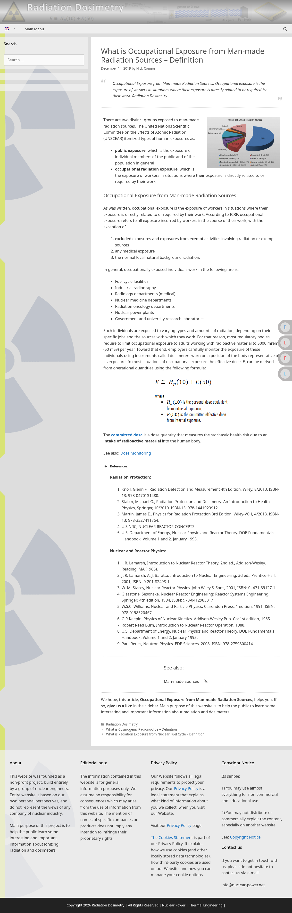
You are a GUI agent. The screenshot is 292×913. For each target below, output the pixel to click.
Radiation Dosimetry (122, 724)
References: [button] (115, 466)
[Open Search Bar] (285, 28)
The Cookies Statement (172, 837)
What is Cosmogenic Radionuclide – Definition (141, 729)
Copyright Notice (245, 837)
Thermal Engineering (206, 905)
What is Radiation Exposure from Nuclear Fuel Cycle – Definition (155, 734)
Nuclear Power (173, 905)
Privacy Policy (186, 788)
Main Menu (34, 28)
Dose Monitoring (135, 453)
